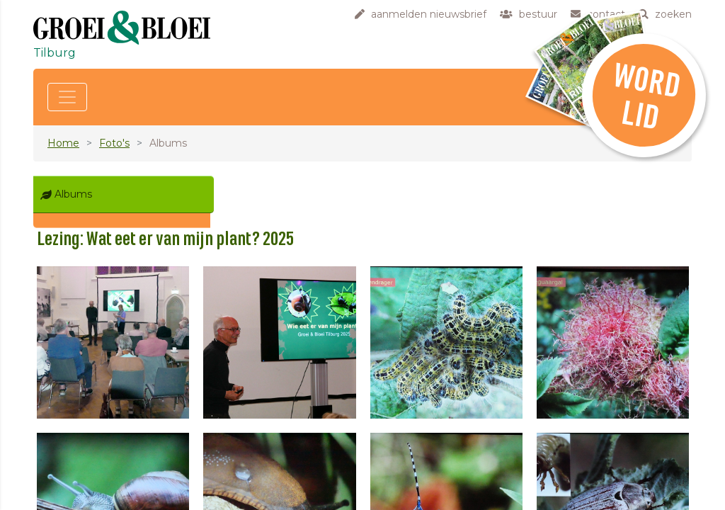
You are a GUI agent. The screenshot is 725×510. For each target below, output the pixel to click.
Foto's (114, 143)
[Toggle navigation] (67, 97)
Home (63, 143)
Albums (73, 194)
